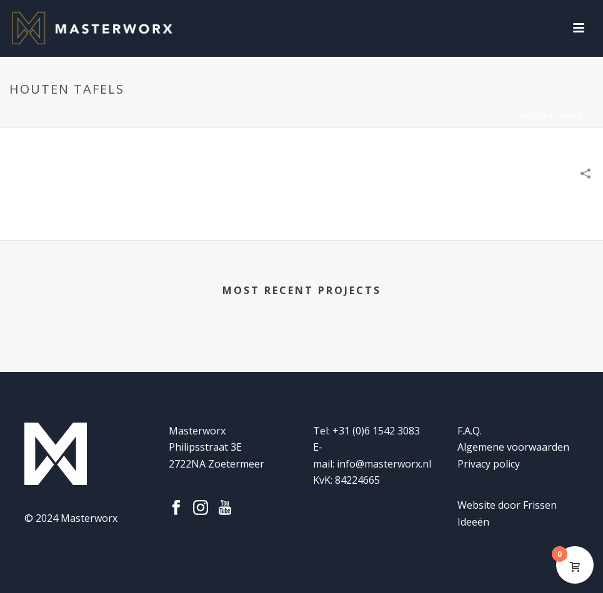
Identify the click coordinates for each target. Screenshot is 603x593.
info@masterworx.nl (384, 464)
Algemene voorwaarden (513, 447)
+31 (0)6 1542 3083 (376, 431)
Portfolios (486, 115)
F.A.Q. (469, 431)
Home (441, 115)
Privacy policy (488, 464)
